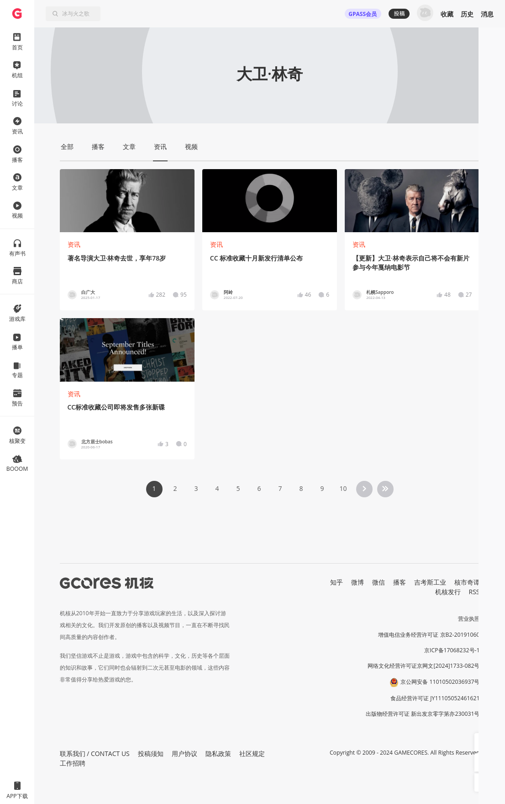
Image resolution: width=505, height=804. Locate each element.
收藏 (447, 14)
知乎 (336, 582)
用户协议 (184, 753)
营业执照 (469, 619)
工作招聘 (72, 763)
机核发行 (448, 591)
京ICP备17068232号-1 (452, 650)
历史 (467, 14)
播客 (399, 582)
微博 (357, 582)
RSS (474, 591)
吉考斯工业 (430, 582)
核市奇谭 (467, 582)
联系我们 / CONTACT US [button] (95, 753)
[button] (483, 742)
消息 (487, 14)
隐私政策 (218, 753)
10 (343, 488)
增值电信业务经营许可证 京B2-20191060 (428, 635)
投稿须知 (150, 753)
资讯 (74, 244)
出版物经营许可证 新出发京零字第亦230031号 (422, 714)
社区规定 (252, 753)
